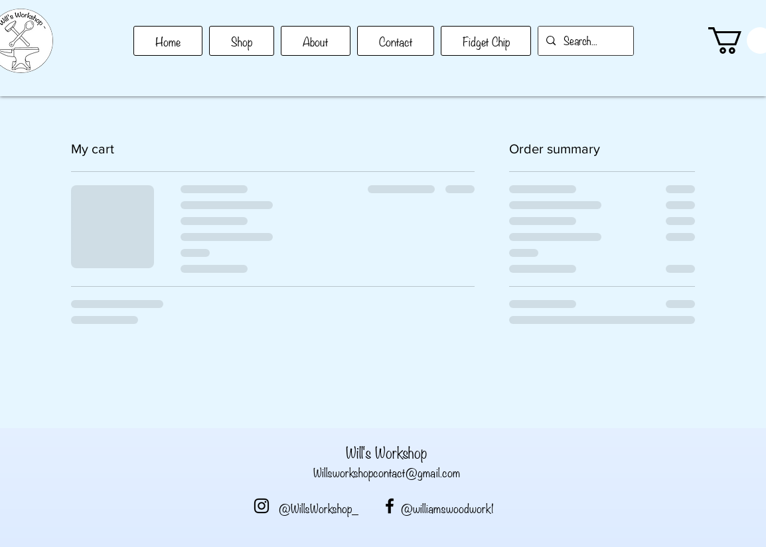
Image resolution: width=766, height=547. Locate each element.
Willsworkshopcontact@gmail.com (386, 472)
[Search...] (584, 41)
